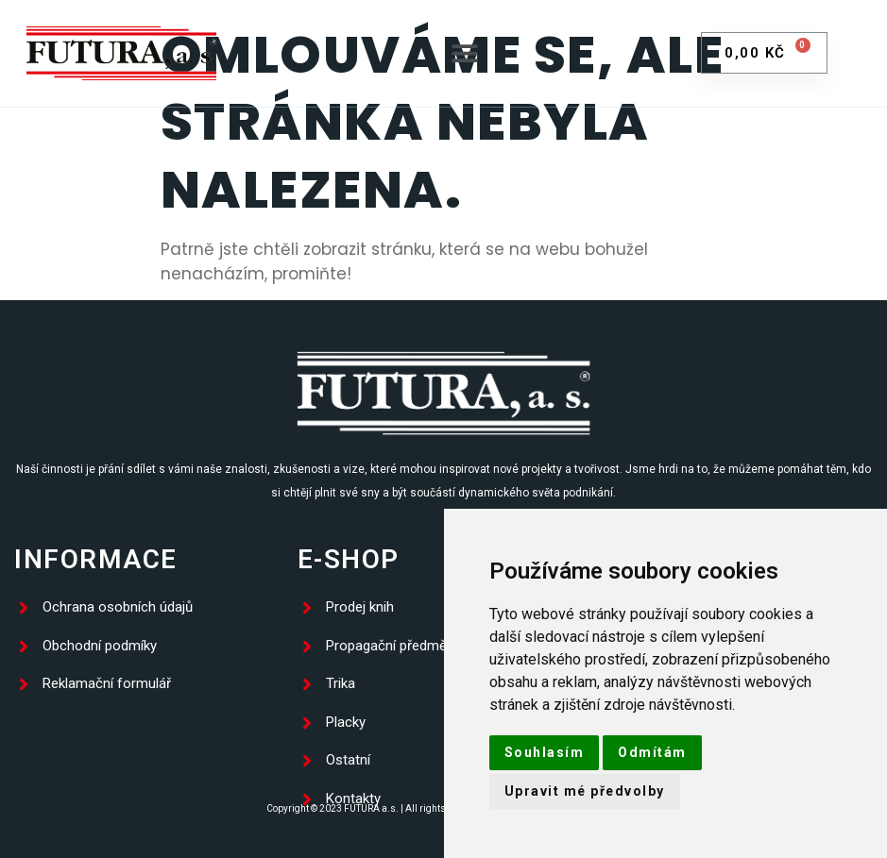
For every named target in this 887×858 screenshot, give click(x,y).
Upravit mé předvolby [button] (584, 791)
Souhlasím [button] (544, 752)
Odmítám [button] (652, 752)
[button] (465, 53)
